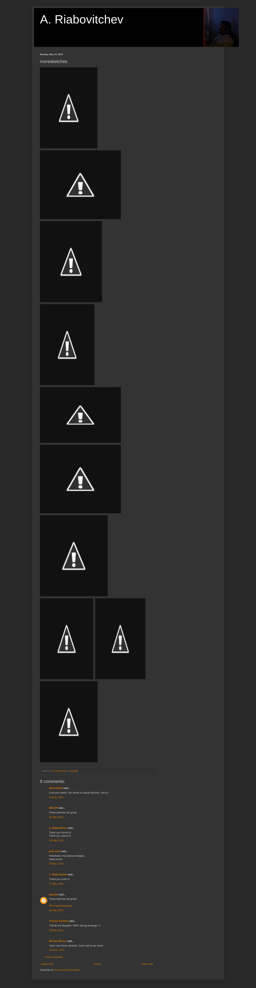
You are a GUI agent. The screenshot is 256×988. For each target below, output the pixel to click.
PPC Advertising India (60, 905)
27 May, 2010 (56, 883)
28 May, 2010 (56, 910)
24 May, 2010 (56, 797)
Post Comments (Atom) (67, 970)
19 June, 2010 (56, 950)
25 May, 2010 (56, 817)
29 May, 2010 (56, 930)
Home (97, 964)
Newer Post (47, 964)
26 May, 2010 (56, 840)
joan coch (54, 851)
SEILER (53, 808)
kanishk (53, 894)
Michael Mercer (57, 941)
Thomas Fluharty (58, 921)
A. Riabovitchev (81, 19)
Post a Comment (54, 957)
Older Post (147, 964)
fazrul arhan (56, 788)
